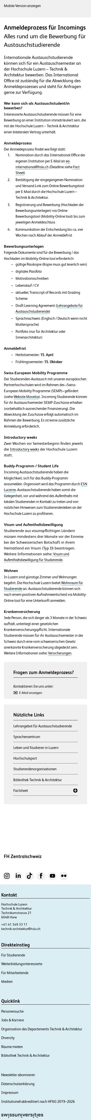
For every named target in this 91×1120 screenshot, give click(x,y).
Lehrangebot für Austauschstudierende (42, 726)
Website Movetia (26, 397)
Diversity (8, 1038)
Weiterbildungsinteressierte (21, 964)
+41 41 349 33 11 (14, 924)
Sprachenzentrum (26, 737)
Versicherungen (59, 653)
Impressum (9, 1092)
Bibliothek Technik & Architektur (37, 780)
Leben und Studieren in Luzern (35, 748)
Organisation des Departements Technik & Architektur (41, 1029)
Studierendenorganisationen (35, 769)
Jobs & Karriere (12, 1020)
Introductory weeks (24, 449)
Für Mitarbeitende (14, 973)
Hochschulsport (25, 758)
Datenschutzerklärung (17, 1084)
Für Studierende (13, 955)
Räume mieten (12, 1047)
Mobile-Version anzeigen (22, 6)
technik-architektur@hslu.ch (21, 929)
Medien (7, 981)
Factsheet (20, 790)
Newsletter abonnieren (18, 1075)
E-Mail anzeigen (30, 693)
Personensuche (12, 1011)
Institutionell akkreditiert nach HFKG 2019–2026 (38, 1101)
